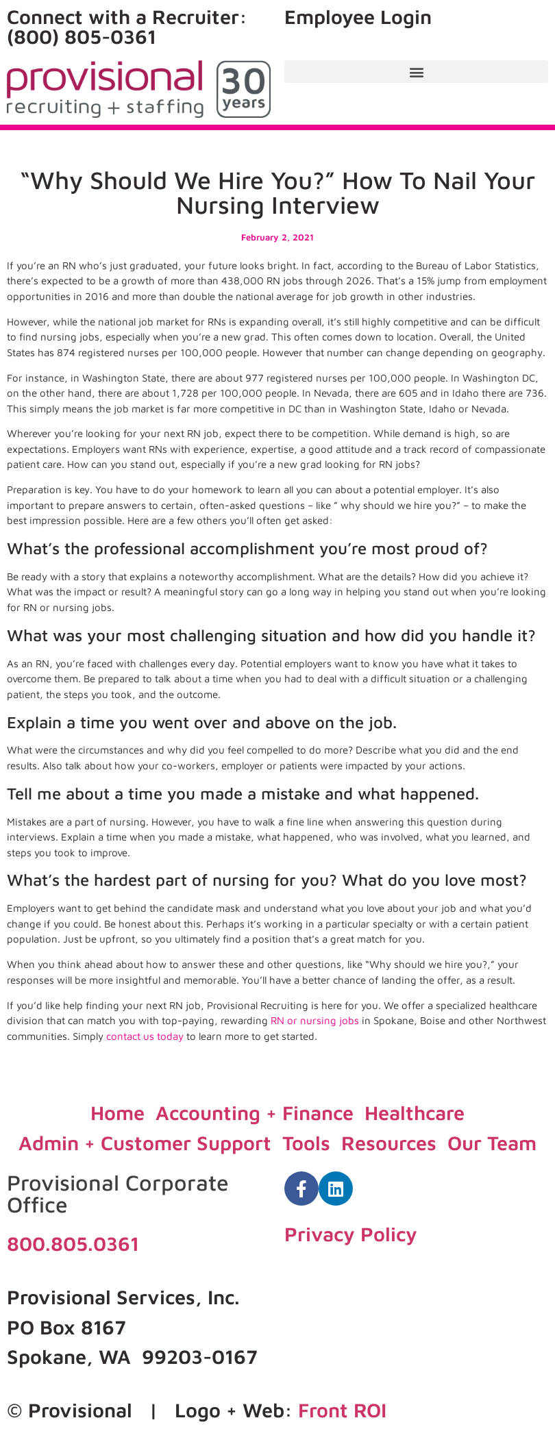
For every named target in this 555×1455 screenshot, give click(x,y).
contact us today (145, 1036)
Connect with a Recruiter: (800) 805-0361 (127, 26)
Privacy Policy (350, 1233)
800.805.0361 (73, 1243)
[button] (416, 71)
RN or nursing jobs (315, 1020)
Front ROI (342, 1409)
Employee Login (358, 16)
